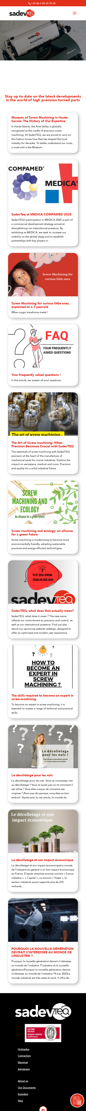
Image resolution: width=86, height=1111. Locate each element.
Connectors (24, 1056)
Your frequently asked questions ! (36, 375)
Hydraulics (23, 1049)
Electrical (23, 1062)
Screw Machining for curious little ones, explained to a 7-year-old (40, 305)
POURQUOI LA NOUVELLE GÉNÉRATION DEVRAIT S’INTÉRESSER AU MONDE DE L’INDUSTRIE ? (42, 952)
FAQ (20, 1101)
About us (23, 1081)
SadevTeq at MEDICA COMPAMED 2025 (41, 214)
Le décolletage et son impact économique (42, 860)
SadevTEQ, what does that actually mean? (42, 611)
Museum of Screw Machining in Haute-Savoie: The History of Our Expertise (39, 119)
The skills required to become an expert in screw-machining (42, 697)
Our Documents (27, 1087)
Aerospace (24, 1069)
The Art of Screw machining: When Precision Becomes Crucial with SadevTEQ (42, 445)
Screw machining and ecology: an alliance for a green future (42, 533)
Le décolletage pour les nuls (32, 775)
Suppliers (23, 1094)
